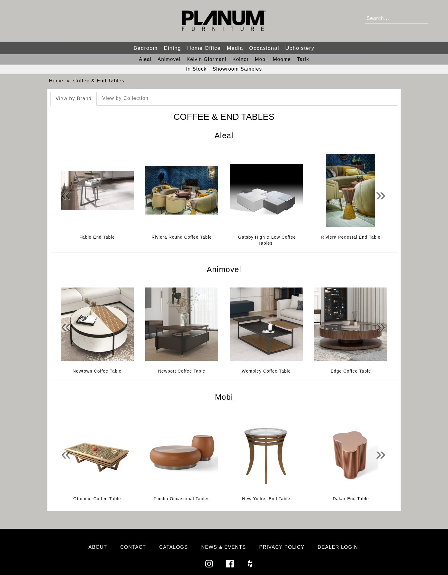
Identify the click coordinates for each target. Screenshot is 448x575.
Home (56, 80)
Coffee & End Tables (99, 80)
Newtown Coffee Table (97, 371)
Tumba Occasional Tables (182, 498)
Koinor (240, 59)
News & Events (223, 547)
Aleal (145, 59)
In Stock (196, 68)
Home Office (204, 48)
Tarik (303, 59)
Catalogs (173, 547)
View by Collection (125, 98)
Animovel (169, 59)
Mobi (261, 59)
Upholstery (300, 48)
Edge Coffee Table (351, 371)
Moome (282, 59)
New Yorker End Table (266, 498)
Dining (172, 48)
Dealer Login (338, 547)
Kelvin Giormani (206, 59)
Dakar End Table (351, 498)
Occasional (264, 48)
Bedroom (145, 48)
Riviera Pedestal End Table (351, 237)
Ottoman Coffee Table (97, 498)
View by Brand (74, 98)
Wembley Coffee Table (266, 371)
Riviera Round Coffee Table (182, 237)
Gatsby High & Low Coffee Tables (267, 240)
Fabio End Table (97, 237)
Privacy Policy (282, 547)
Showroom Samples (237, 68)
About (97, 547)
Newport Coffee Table (182, 371)
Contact (133, 547)
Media (235, 48)
